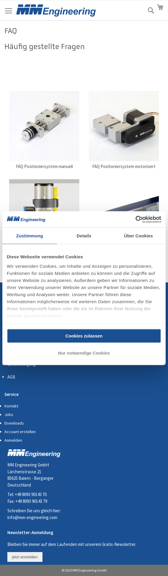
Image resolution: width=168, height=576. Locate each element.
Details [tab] (84, 235)
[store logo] (56, 10)
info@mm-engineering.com (32, 517)
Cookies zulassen (84, 335)
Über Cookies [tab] (138, 235)
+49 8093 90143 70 (31, 494)
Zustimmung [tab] (29, 235)
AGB (11, 377)
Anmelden (13, 440)
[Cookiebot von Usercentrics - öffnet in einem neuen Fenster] (135, 219)
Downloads (14, 423)
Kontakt (11, 406)
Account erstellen (20, 431)
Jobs (8, 414)
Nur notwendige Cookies (84, 352)
